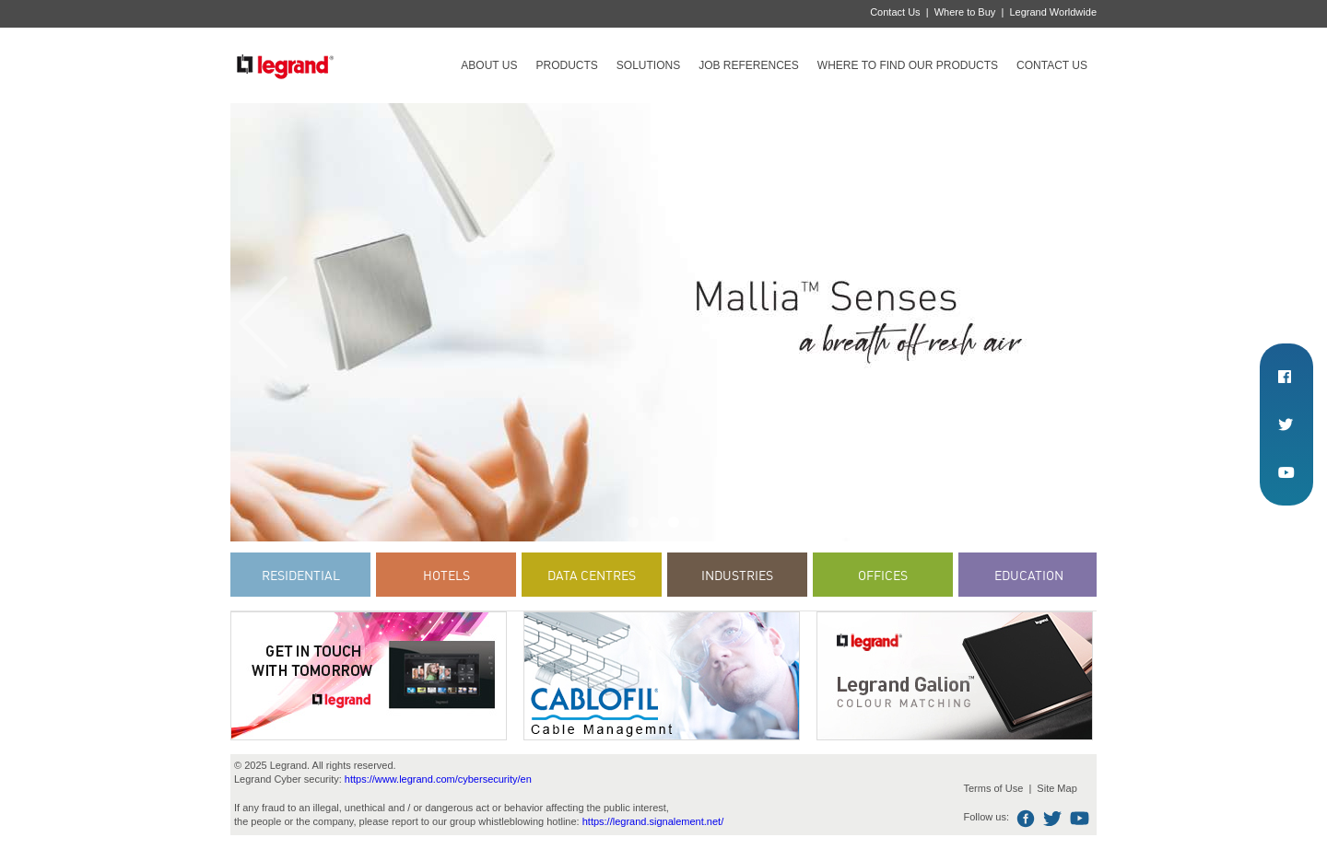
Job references (749, 65)
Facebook (1026, 818)
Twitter (1053, 818)
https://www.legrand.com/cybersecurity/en (438, 779)
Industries (737, 575)
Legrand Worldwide (1053, 11)
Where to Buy (965, 11)
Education (1028, 575)
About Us (489, 65)
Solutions (648, 65)
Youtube (1079, 818)
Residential (301, 575)
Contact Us (895, 11)
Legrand (284, 65)
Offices (883, 575)
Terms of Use (993, 788)
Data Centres (591, 575)
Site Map (1056, 788)
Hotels (446, 575)
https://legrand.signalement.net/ (652, 821)
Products (566, 65)
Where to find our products (907, 65)
